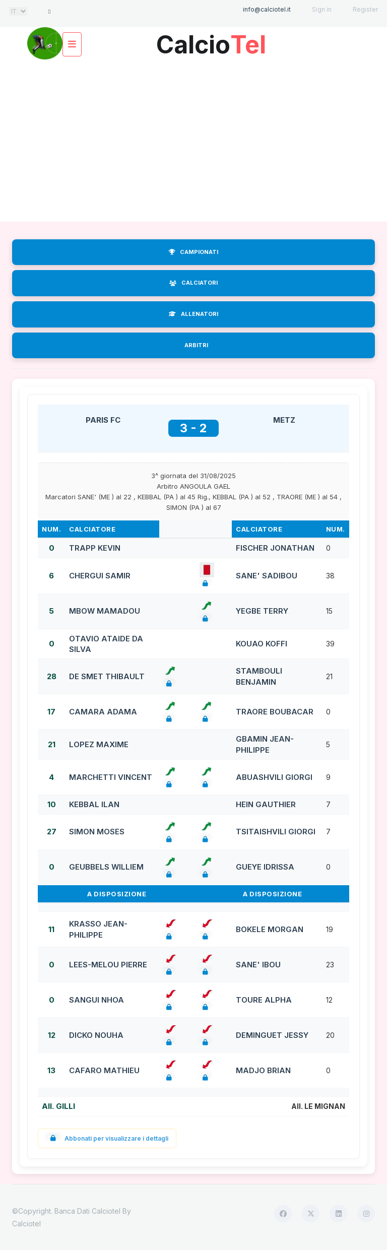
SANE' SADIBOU (266, 575)
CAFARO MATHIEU (104, 1070)
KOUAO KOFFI (261, 643)
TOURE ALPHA (264, 1000)
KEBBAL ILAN (94, 804)
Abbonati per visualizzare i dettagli (107, 1138)
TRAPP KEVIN (94, 548)
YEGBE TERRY (262, 611)
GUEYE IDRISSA (265, 867)
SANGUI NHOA (96, 1000)
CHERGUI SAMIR (100, 575)
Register (365, 9)
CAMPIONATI (193, 251)
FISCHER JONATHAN (275, 548)
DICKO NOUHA (96, 1035)
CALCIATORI (193, 282)
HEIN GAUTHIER (266, 804)
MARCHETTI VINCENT (110, 777)
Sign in (322, 9)
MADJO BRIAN (263, 1070)
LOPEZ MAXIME (98, 744)
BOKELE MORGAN (269, 929)
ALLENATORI (193, 313)
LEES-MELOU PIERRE (108, 964)
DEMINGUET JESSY (272, 1035)
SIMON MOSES (96, 831)
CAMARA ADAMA (103, 711)
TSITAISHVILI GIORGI (275, 831)
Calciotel (26, 1223)
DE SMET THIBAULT (107, 676)
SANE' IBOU (258, 964)
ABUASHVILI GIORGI (274, 777)
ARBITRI (196, 345)
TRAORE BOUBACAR (274, 711)
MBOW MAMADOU (104, 611)
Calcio (211, 41)
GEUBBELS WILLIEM (106, 867)
